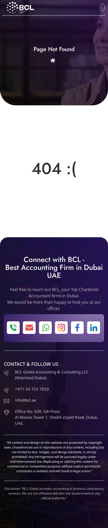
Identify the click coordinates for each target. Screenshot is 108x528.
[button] (102, 7)
